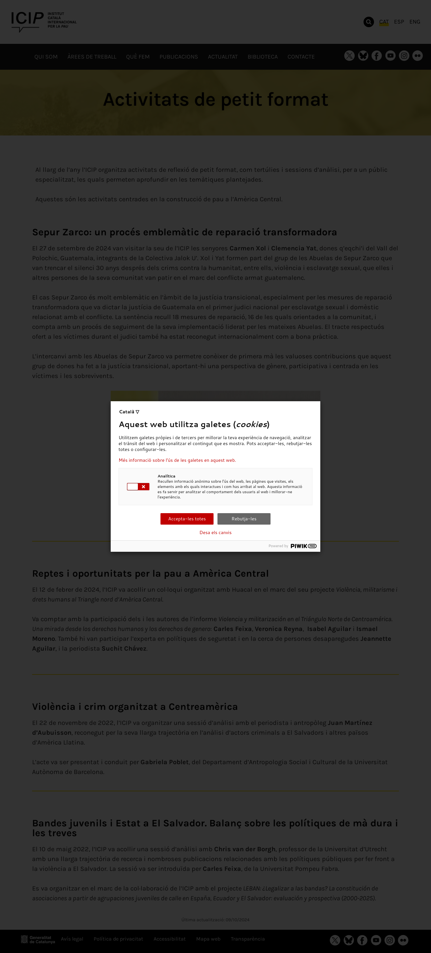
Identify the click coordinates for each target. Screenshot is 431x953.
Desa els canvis (215, 532)
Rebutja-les (244, 518)
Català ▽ (129, 411)
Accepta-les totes (187, 518)
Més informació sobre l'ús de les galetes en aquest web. (177, 460)
